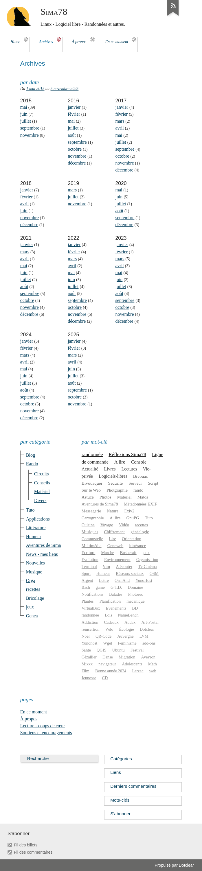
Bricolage (35, 598)
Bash (86, 587)
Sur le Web (91, 490)
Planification (110, 601)
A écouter (124, 566)
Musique (34, 571)
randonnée (92, 454)
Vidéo (124, 525)
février (74, 114)
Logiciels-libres (113, 476)
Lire (112, 538)
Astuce (88, 497)
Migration (127, 657)
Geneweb (115, 545)
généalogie (140, 531)
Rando (32, 463)
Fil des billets (25, 845)
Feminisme (127, 643)
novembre (29, 135)
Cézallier (89, 657)
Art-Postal (149, 622)
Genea (32, 615)
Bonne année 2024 (110, 671)
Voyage (106, 525)
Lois (108, 615)
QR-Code (103, 636)
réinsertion (91, 629)
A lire (119, 462)
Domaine (135, 587)
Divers (40, 500)
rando (138, 490)
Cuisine (88, 525)
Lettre (104, 580)
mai (23, 107)
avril (119, 128)
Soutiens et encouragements (46, 732)
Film (85, 671)
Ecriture (88, 552)
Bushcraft (128, 552)
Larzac (137, 671)
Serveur (135, 483)
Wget (107, 643)
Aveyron (148, 657)
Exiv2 (129, 511)
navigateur (107, 664)
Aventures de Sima (43, 545)
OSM (154, 573)
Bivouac (140, 476)
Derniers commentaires (133, 786)
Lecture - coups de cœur (42, 725)
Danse (107, 657)
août (72, 135)
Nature (112, 511)
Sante (86, 650)
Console (138, 462)
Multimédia (92, 545)
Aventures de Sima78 (100, 504)
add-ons (149, 643)
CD (105, 678)
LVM (143, 636)
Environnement (117, 559)
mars (119, 121)
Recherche (38, 758)
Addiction (90, 622)
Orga (30, 580)
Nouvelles (35, 562)
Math (152, 664)
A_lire (115, 518)
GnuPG (132, 518)
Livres (109, 468)
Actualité (90, 468)
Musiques (90, 531)
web (152, 671)
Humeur (33, 536)
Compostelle (92, 538)
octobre (75, 149)
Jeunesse (89, 678)
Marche (107, 552)
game (100, 587)
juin (23, 114)
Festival (137, 650)
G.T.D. (116, 587)
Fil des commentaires (33, 852)
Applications (38, 518)
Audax (129, 622)
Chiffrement (114, 531)
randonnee (90, 615)
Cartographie (93, 518)
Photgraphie (117, 490)
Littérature (36, 527)
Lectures (129, 468)
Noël (86, 636)
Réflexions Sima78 (127, 454)
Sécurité (115, 483)
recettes (33, 589)
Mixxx (87, 664)
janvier (74, 107)
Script (153, 483)
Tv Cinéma (147, 566)
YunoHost (143, 580)
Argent (87, 580)
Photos (105, 497)
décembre (77, 162)
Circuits (41, 473)
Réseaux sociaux (130, 573)
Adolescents (132, 664)
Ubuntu (118, 650)
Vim (106, 566)
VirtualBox (91, 608)
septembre (29, 128)
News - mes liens (42, 554)
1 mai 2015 (35, 88)
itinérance (137, 545)
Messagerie (91, 511)
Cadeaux (111, 622)
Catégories (121, 758)
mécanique (135, 601)
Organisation (147, 559)
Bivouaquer (92, 483)
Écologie (126, 629)
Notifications (92, 594)
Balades (115, 594)
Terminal (89, 566)
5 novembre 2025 (65, 88)
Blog (30, 455)
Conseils (42, 482)
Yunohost (89, 643)
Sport (86, 573)
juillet (25, 121)
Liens (115, 772)
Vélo (109, 629)
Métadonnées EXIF (140, 504)
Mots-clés (119, 800)
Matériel (42, 491)
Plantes (88, 601)
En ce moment (33, 711)
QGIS (101, 650)
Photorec (135, 594)
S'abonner (120, 813)
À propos (28, 718)
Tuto (30, 510)
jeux (30, 606)
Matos (142, 497)
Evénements (116, 608)
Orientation (131, 538)
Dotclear (147, 629)
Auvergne (125, 636)
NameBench (128, 615)
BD (135, 608)
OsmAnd (122, 580)
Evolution (90, 559)
